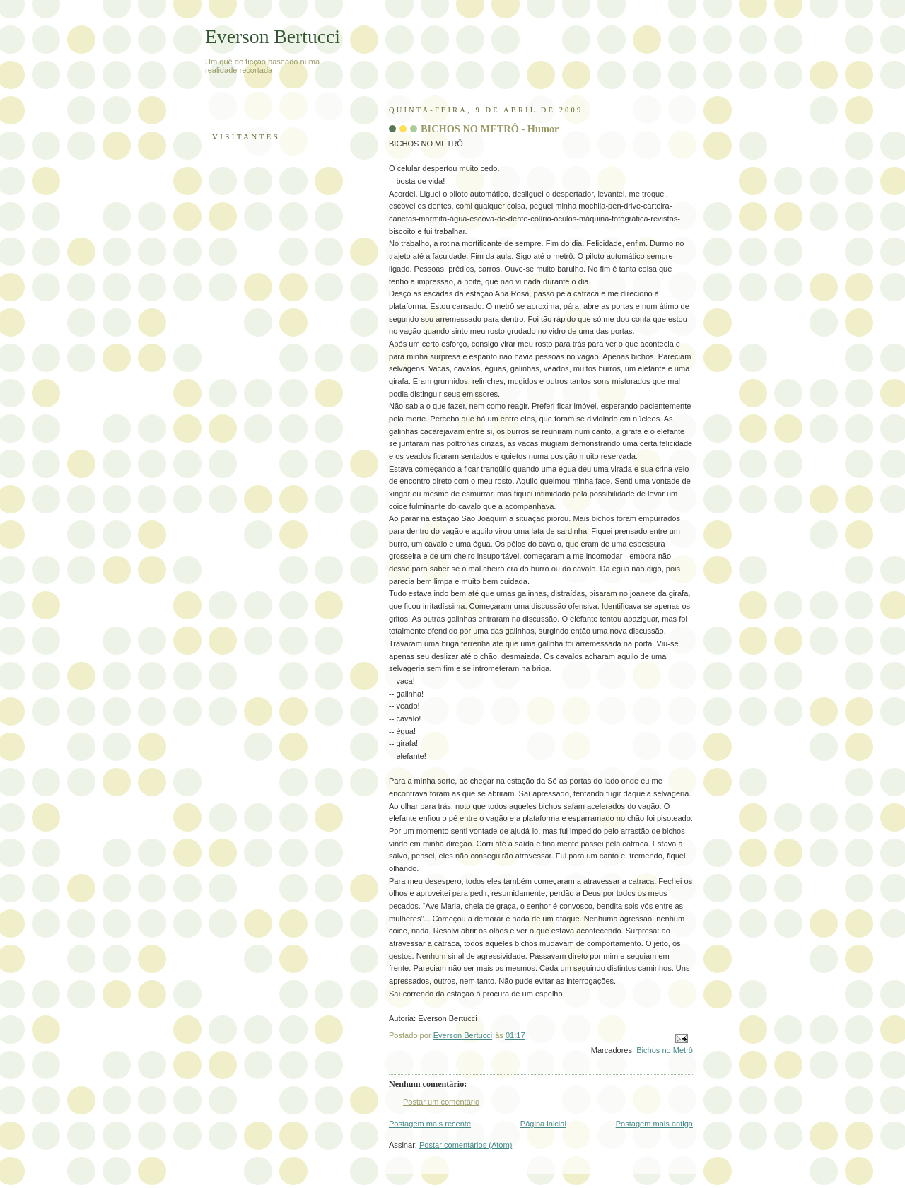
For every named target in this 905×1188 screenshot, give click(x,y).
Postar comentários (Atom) (465, 1145)
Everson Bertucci (272, 36)
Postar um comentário (441, 1101)
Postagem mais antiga (654, 1123)
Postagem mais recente (430, 1123)
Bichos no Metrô (664, 1050)
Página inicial (543, 1123)
